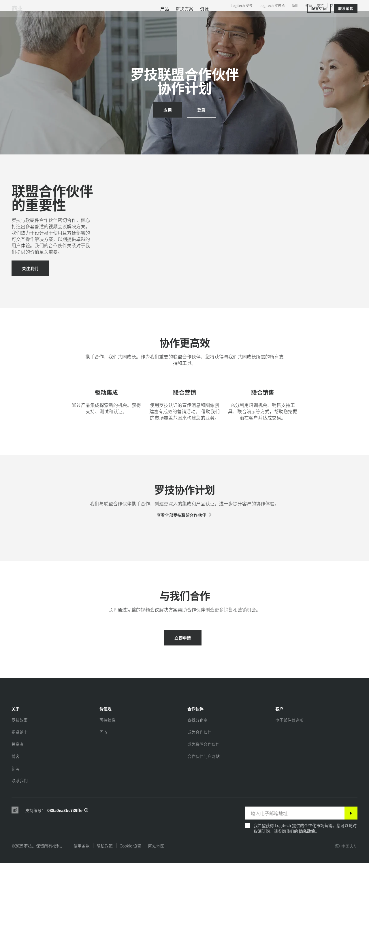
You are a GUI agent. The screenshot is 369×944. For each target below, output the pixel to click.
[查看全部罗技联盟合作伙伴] (184, 576)
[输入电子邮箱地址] (294, 894)
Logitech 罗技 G (272, 5)
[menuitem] (164, 35)
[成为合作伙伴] (199, 813)
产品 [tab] (90, 18)
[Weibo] (15, 891)
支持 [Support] (320, 5)
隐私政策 (307, 912)
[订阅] (350, 894)
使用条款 (82, 927)
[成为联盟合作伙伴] (203, 825)
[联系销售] (345, 35)
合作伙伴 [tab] (176, 18)
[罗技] (48, 18)
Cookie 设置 (130, 927)
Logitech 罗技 (242, 5)
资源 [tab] (149, 18)
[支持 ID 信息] (86, 891)
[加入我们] (30, 284)
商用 (294, 5)
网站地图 (156, 927)
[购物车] (345, 18)
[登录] (201, 110)
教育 (308, 5)
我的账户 (330, 18)
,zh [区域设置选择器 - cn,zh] (343, 5)
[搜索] (302, 18)
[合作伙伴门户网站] (203, 837)
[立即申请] (182, 719)
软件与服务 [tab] (120, 18)
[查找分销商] (197, 801)
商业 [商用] (17, 35)
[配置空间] (319, 35)
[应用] (167, 110)
